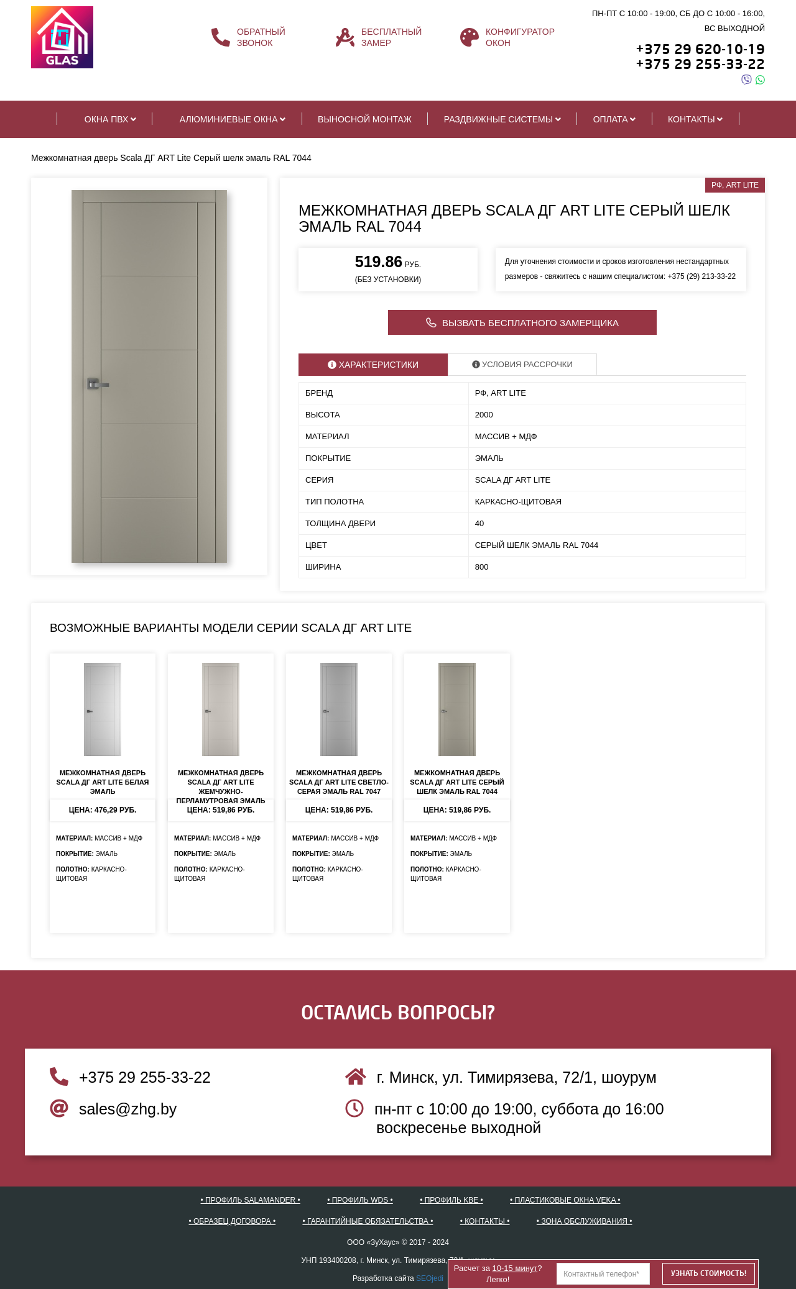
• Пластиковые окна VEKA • (565, 1200)
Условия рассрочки (522, 364)
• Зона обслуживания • (584, 1221)
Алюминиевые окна (227, 118)
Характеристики (373, 365)
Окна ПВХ (104, 118)
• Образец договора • (232, 1221)
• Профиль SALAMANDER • (250, 1200)
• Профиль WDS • (360, 1200)
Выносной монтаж (365, 119)
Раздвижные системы (502, 119)
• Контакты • (485, 1221)
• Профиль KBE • (451, 1200)
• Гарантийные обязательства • (367, 1221)
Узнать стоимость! (708, 1273)
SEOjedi (429, 1278)
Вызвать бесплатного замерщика (522, 323)
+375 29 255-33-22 (130, 1077)
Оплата (614, 119)
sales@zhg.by (113, 1109)
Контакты (695, 119)
